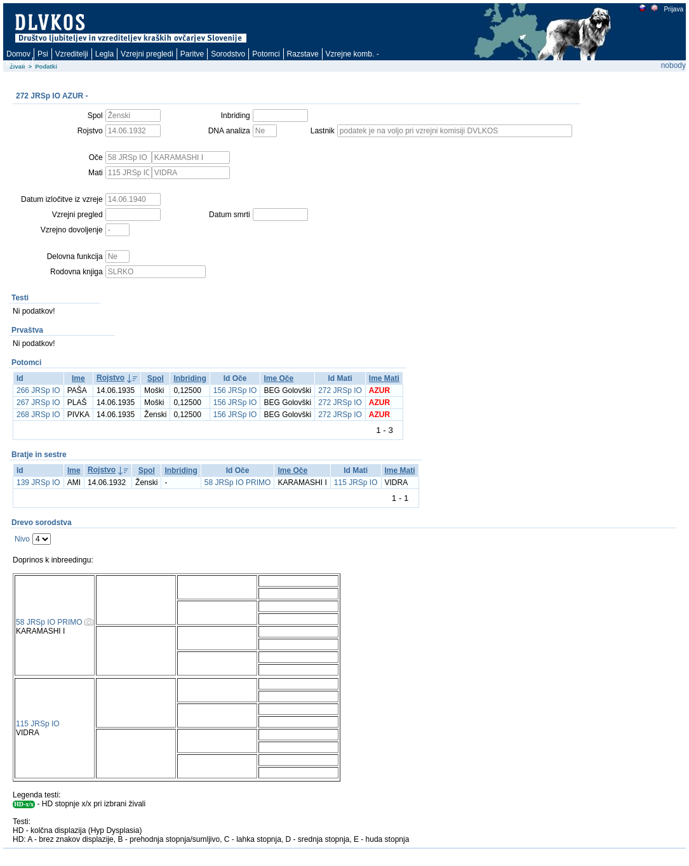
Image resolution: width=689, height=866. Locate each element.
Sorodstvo (228, 54)
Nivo (22, 539)
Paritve (192, 54)
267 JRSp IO (38, 402)
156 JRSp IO (235, 390)
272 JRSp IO (340, 390)
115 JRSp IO (356, 482)
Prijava (673, 9)
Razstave (303, 54)
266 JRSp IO (38, 390)
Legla (104, 54)
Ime (78, 378)
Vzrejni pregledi (147, 54)
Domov (18, 54)
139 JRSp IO (38, 482)
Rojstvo (110, 377)
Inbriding (189, 378)
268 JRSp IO (38, 414)
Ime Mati (384, 378)
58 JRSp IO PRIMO (237, 482)
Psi (42, 54)
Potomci (265, 54)
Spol (155, 378)
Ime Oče (278, 378)
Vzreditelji (71, 54)
